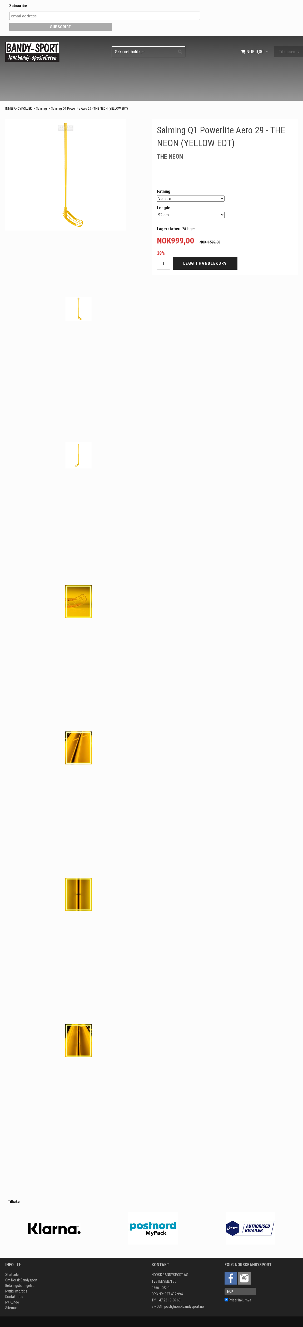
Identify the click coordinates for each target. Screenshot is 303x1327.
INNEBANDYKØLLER (18, 108)
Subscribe (18, 5)
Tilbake (14, 1201)
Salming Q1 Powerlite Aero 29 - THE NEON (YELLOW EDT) (89, 108)
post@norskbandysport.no (184, 1306)
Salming (41, 108)
